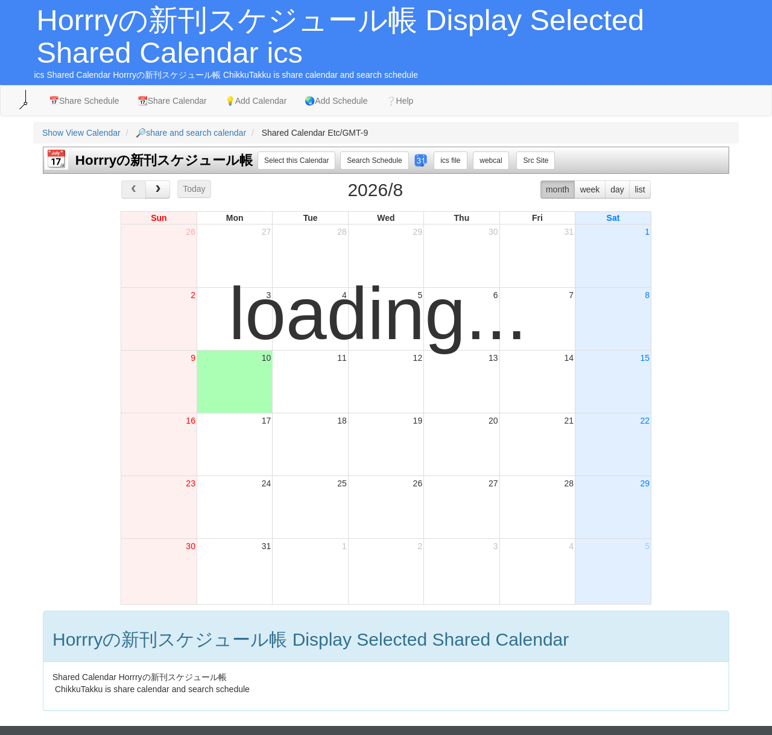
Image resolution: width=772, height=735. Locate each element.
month (557, 189)
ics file (450, 160)
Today (194, 189)
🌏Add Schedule (336, 101)
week (590, 189)
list (639, 189)
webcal (490, 160)
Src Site (535, 160)
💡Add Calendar (256, 101)
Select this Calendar (296, 160)
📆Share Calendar (172, 101)
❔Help (400, 101)
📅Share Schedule (84, 101)
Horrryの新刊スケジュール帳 (164, 160)
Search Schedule (374, 160)
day (617, 189)
